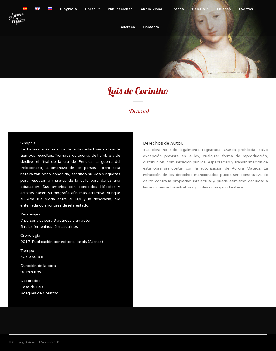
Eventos (246, 9)
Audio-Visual (152, 9)
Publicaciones (120, 9)
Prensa (177, 9)
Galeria (198, 9)
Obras (90, 9)
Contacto (151, 27)
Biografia (68, 9)
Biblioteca (126, 27)
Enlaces (224, 9)
